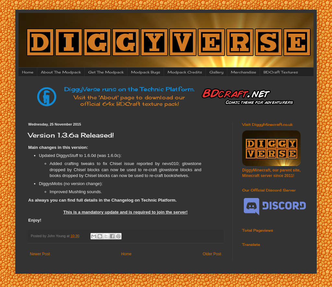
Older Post (212, 254)
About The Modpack (61, 72)
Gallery (216, 72)
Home (27, 72)
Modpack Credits (185, 72)
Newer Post (40, 254)
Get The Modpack (106, 72)
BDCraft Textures (281, 72)
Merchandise (243, 72)
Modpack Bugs (145, 72)
